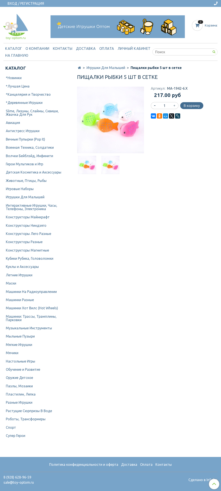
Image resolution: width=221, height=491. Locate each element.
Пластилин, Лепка (21, 394)
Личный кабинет (134, 48)
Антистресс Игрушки (22, 131)
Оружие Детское (19, 378)
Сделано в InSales (203, 480)
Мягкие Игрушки (19, 345)
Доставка (86, 48)
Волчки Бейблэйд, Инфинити (29, 156)
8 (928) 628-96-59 (17, 477)
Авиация (13, 123)
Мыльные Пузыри (20, 336)
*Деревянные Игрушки (24, 103)
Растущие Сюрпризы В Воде (29, 411)
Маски (11, 283)
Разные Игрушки (19, 402)
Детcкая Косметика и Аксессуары (33, 172)
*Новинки (14, 78)
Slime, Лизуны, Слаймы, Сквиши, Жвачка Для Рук (32, 112)
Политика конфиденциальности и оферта (83, 464)
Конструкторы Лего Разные (28, 234)
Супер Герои (15, 436)
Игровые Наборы (20, 189)
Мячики (12, 353)
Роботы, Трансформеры (26, 419)
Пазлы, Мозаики (19, 386)
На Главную (16, 55)
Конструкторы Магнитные (27, 250)
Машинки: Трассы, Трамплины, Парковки (31, 318)
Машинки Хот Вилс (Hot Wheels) (32, 308)
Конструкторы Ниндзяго (26, 225)
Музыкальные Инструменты (29, 328)
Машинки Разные (20, 300)
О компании (37, 48)
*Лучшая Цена (18, 86)
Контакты (63, 48)
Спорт (11, 427)
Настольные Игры (20, 361)
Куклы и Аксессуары (22, 267)
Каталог (13, 48)
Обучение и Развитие (23, 369)
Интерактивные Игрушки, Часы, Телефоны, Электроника (31, 207)
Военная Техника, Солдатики (30, 147)
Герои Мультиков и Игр (24, 164)
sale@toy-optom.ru (18, 482)
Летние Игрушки (19, 275)
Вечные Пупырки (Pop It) (25, 139)
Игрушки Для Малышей (106, 68)
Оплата (106, 48)
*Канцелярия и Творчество (28, 94)
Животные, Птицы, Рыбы (26, 181)
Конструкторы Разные (24, 242)
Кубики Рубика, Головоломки (29, 258)
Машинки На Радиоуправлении (31, 292)
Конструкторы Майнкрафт (28, 217)
